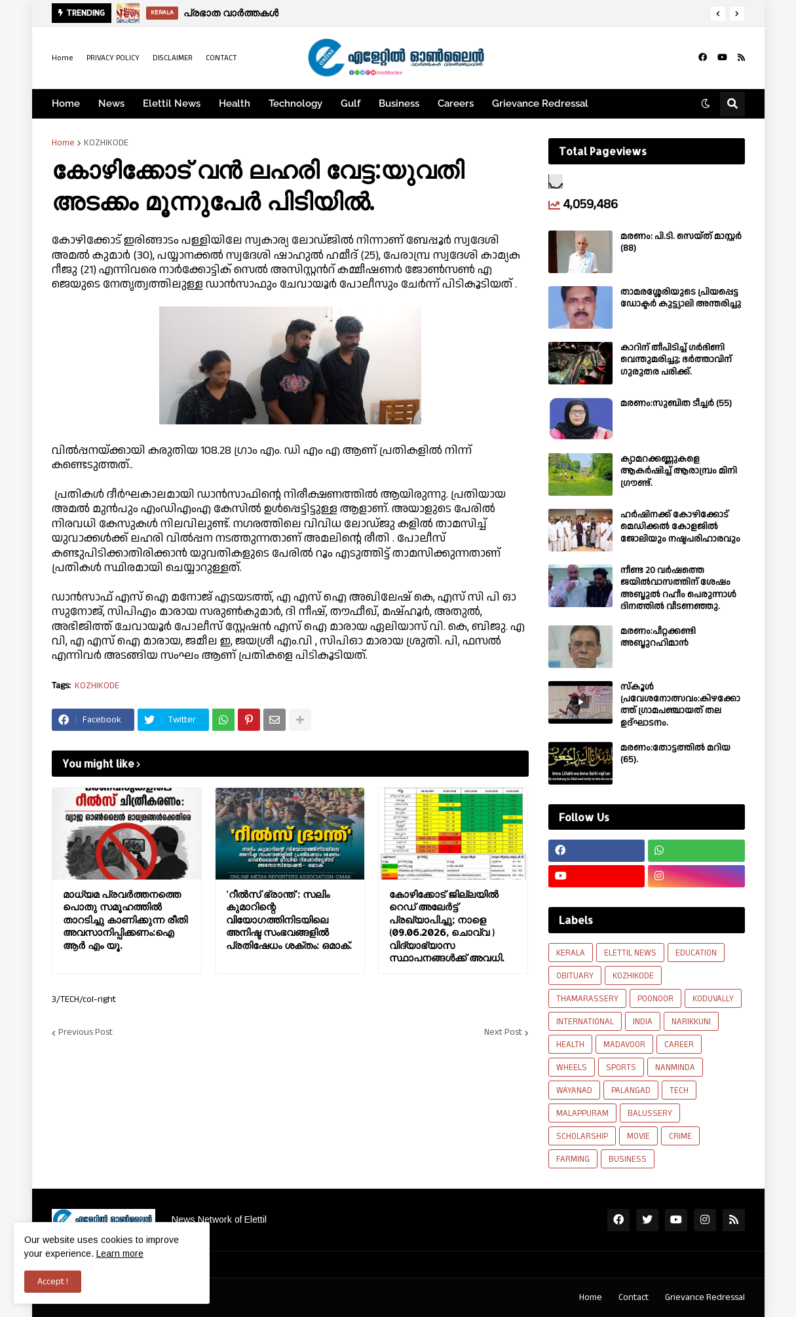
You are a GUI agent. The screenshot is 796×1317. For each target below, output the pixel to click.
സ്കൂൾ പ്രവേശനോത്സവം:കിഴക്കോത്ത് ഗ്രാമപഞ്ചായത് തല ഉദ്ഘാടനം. (680, 705)
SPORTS (621, 1067)
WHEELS (571, 1067)
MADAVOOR (624, 1044)
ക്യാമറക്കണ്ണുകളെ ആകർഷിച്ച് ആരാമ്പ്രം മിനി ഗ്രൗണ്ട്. (678, 471)
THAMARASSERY (587, 999)
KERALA (570, 953)
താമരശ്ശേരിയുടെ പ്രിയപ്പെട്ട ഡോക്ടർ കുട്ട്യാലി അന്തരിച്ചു (680, 298)
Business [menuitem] (399, 103)
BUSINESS (628, 1159)
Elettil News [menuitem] (171, 103)
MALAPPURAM (582, 1113)
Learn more (119, 1253)
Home (62, 58)
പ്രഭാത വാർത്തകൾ (230, 13)
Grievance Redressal (705, 1297)
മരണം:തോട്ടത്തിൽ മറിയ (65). (675, 754)
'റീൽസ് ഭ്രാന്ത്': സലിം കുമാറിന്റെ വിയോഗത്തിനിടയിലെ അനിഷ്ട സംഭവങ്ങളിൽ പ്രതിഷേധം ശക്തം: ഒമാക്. (288, 920)
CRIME (680, 1136)
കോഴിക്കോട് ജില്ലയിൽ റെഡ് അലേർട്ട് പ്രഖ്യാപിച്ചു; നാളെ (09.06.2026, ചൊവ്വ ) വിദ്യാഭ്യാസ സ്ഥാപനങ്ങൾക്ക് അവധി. (446, 926)
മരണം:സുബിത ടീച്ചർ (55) (676, 403)
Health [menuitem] (234, 103)
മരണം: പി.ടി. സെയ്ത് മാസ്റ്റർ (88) (681, 242)
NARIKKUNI (691, 1022)
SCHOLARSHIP (582, 1136)
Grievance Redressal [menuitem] (540, 103)
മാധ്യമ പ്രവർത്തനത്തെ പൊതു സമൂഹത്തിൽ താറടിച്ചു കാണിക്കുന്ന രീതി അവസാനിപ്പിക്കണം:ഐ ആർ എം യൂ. (125, 920)
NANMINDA (675, 1067)
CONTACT (221, 58)
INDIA (643, 1022)
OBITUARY (575, 976)
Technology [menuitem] (295, 103)
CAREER (679, 1044)
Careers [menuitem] (456, 103)
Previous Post (85, 1032)
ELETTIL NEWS (630, 953)
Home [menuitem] (66, 103)
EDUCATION (696, 953)
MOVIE (638, 1136)
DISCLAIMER (173, 58)
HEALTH (570, 1044)
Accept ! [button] (52, 1281)
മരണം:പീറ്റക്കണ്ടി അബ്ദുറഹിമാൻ (658, 637)
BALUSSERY (650, 1113)
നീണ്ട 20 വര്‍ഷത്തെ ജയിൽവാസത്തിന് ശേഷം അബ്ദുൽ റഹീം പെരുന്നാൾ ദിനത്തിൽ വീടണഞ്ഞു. (678, 588)
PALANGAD (631, 1090)
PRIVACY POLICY (113, 58)
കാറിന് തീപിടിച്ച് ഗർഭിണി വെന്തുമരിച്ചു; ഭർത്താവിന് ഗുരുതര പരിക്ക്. (676, 360)
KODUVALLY (713, 999)
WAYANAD (574, 1090)
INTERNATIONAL (585, 1022)
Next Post (503, 1032)
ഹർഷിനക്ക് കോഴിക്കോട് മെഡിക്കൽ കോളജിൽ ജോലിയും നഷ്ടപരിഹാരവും (680, 527)
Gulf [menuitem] (350, 103)
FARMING (573, 1159)
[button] (718, 14)
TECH (679, 1090)
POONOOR (655, 999)
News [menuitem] (111, 103)
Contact (633, 1297)
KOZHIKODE (106, 142)
